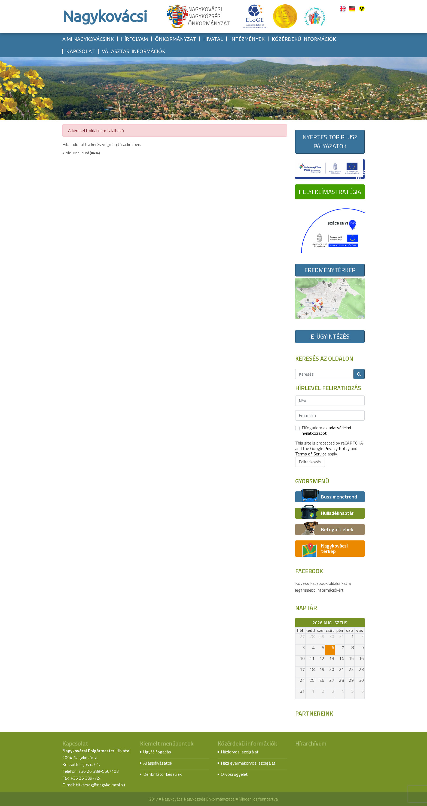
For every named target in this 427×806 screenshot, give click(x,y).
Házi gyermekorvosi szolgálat (248, 763)
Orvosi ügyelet (234, 774)
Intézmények (247, 39)
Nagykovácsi (104, 16)
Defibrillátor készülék (162, 774)
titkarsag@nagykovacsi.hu (100, 784)
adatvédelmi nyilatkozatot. (326, 430)
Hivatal (213, 39)
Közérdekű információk (304, 39)
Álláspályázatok (157, 763)
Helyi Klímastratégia (330, 191)
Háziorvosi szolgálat (240, 752)
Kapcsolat (80, 51)
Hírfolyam (134, 39)
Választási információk (133, 51)
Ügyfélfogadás (157, 752)
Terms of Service (311, 454)
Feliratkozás (310, 461)
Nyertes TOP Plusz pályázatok (330, 141)
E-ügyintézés (330, 336)
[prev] (297, 622)
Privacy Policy (337, 448)
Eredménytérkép (329, 270)
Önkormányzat (175, 39)
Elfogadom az (326, 430)
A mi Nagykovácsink (88, 39)
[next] (362, 622)
